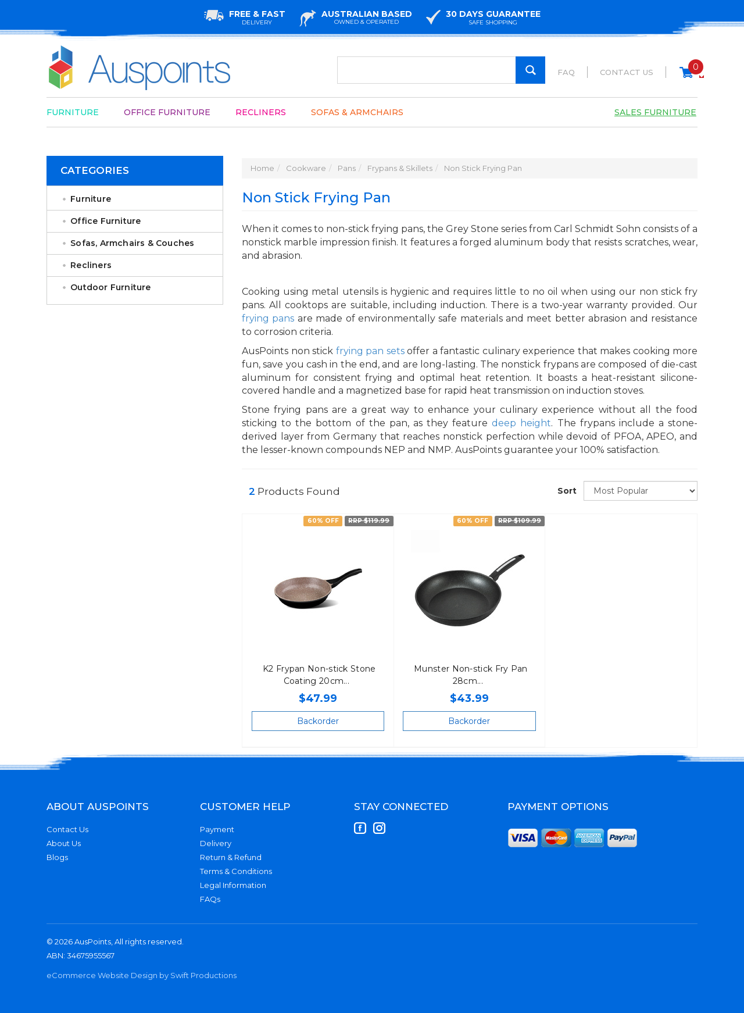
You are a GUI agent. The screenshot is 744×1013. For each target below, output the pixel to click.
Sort (566, 491)
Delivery (215, 843)
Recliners (260, 112)
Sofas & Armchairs (357, 112)
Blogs (57, 857)
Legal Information (233, 885)
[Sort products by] (641, 491)
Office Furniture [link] (105, 221)
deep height (521, 423)
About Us (63, 843)
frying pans (268, 318)
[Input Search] (441, 70)
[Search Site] (530, 70)
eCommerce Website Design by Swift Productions (141, 975)
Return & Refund (231, 857)
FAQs (210, 899)
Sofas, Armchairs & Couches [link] (132, 243)
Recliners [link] (91, 265)
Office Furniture (167, 112)
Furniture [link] (90, 199)
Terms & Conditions (236, 871)
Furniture (72, 112)
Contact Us (626, 72)
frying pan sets (370, 350)
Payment (217, 829)
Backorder (318, 721)
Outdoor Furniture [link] (110, 287)
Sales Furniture (655, 112)
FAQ (566, 72)
